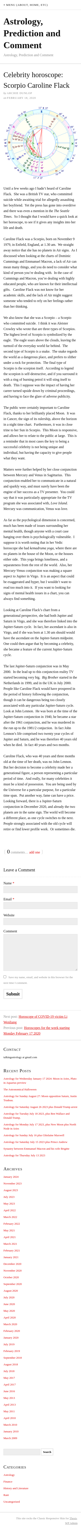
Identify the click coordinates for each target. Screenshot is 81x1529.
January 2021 (11, 1257)
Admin (71, 1523)
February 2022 (11, 1223)
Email (8, 899)
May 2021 (9, 1230)
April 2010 (9, 1418)
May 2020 (9, 1310)
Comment (10, 931)
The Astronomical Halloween (20, 1089)
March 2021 (10, 1243)
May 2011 (9, 1411)
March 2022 (10, 1217)
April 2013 (9, 1404)
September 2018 (12, 1357)
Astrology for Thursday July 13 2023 (24, 1155)
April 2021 (9, 1237)
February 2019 (11, 1351)
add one (34, 852)
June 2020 (9, 1304)
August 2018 (10, 1364)
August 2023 (10, 1190)
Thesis (73, 1518)
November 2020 (12, 1270)
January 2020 (11, 1337)
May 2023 (9, 1203)
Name (8, 883)
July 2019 (8, 1344)
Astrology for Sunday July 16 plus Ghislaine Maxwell (33, 1135)
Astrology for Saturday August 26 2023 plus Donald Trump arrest (40, 1107)
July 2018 (8, 1371)
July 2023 (8, 1196)
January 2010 (11, 1431)
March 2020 (10, 1324)
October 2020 (11, 1277)
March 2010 (10, 1424)
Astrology (9, 1474)
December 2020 (12, 1263)
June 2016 (9, 1391)
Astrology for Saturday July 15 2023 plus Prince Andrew (35, 1142)
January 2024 (11, 1176)
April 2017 (9, 1384)
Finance (7, 1481)
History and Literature (16, 1488)
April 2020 (9, 1317)
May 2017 (9, 1377)
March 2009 (10, 1438)
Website (8, 915)
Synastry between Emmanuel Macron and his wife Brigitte (36, 1148)
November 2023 (12, 1183)
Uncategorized (11, 1501)
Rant (6, 1495)
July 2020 (8, 1297)
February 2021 (11, 1250)
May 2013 (9, 1398)
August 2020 (10, 1290)
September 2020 (12, 1284)
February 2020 (11, 1330)
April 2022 (9, 1210)
